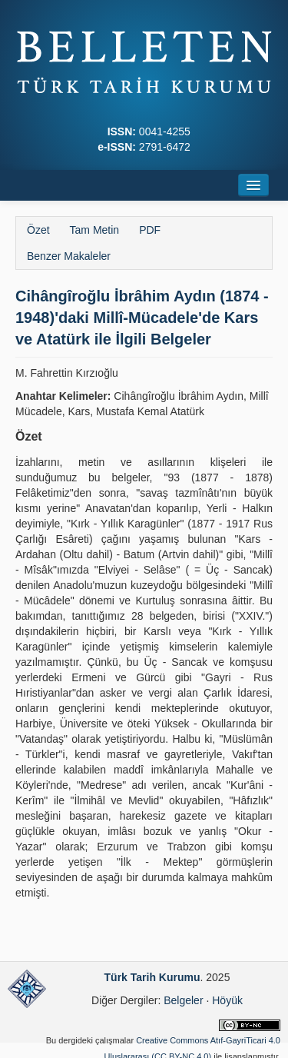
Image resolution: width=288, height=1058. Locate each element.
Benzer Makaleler (69, 256)
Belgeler (183, 1000)
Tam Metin (95, 230)
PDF (150, 230)
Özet (38, 230)
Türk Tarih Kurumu (152, 977)
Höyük (227, 1000)
